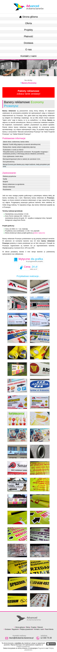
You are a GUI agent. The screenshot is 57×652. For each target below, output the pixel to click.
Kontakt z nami (28, 56)
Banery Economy (29, 83)
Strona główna (28, 16)
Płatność (28, 36)
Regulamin (15, 629)
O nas (28, 49)
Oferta (28, 23)
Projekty (28, 29)
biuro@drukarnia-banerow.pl (21, 638)
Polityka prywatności (26, 629)
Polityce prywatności (23, 646)
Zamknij (51, 644)
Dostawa (28, 43)
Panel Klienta (49, 629)
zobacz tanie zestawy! (28, 92)
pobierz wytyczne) (39, 233)
